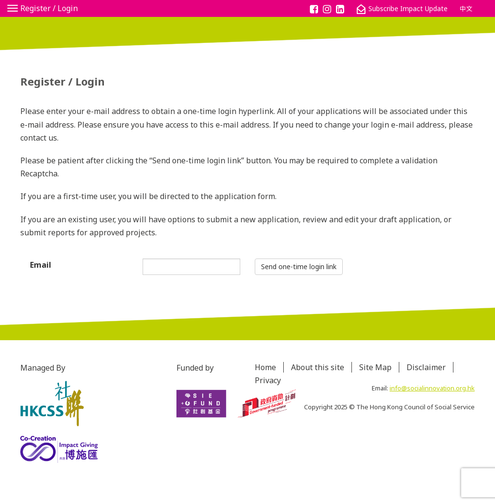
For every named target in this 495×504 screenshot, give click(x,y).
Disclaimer (426, 367)
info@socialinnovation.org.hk (432, 388)
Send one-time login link (298, 266)
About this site (317, 367)
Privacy (268, 380)
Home (265, 367)
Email (40, 264)
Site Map (375, 367)
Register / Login (49, 8)
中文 (466, 8)
